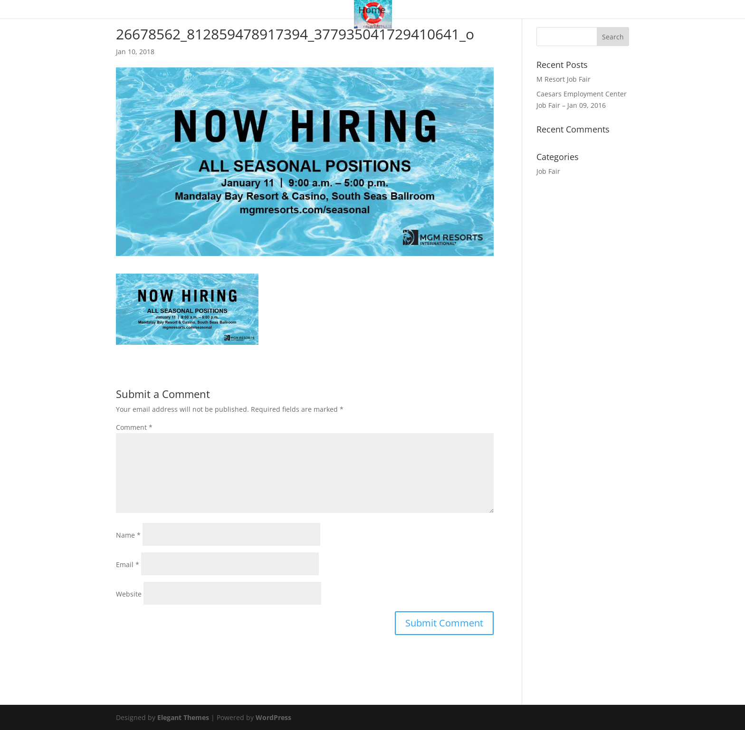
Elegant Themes (183, 717)
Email (127, 564)
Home (372, 11)
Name (128, 535)
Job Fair (548, 171)
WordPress (273, 717)
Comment (134, 427)
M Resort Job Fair (563, 79)
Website (129, 593)
